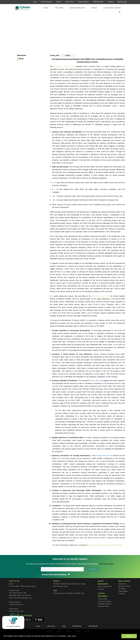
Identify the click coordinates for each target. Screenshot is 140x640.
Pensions (101, 589)
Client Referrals (93, 626)
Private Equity (102, 599)
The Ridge (121, 589)
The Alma (121, 593)
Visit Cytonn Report (106, 564)
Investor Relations (46, 2)
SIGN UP (93, 569)
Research (111, 2)
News (35, 2)
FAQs (63, 626)
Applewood (122, 584)
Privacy (38, 626)
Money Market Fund (104, 586)
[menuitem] (47, 8)
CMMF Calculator (98, 2)
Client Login (122, 2)
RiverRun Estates (124, 586)
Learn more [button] (71, 636)
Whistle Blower (77, 626)
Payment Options (83, 2)
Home (45, 8)
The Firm (59, 8)
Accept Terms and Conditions (54, 574)
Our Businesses (77, 8)
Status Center (69, 2)
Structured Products (104, 601)
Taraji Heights (123, 591)
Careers (58, 2)
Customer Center (112, 8)
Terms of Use (51, 626)
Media (94, 8)
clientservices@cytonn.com (23, 598)
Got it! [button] (129, 636)
